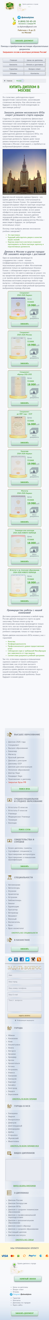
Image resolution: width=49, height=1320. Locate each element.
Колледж (12, 823)
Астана (11, 1066)
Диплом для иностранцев (20, 766)
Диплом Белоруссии (17, 1203)
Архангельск (14, 1063)
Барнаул (12, 1082)
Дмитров (12, 1122)
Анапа (11, 1047)
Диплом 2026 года (16, 742)
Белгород (12, 1088)
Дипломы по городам (21, 1303)
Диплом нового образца (19, 1226)
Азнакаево (13, 1038)
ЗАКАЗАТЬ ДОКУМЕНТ (24, 41)
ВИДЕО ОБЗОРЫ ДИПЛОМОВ (24, 1186)
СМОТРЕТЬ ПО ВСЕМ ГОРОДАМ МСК (24, 1146)
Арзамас (12, 1054)
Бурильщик (13, 906)
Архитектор (13, 894)
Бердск (11, 1091)
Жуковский (13, 1138)
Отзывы (13, 73)
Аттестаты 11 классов (18, 807)
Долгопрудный (15, 1126)
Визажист (12, 916)
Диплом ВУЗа (14, 1206)
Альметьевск (14, 1044)
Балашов (12, 1079)
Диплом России (15, 1200)
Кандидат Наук (15, 776)
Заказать (13, 65)
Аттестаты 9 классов (17, 810)
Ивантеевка (13, 1141)
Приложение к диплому (19, 779)
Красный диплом (16, 757)
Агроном (12, 891)
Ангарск (12, 1051)
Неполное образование (19, 770)
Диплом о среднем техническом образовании (23, 1210)
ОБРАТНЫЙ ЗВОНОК (28, 1279)
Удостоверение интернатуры (21, 854)
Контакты (35, 73)
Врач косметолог (16, 928)
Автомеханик (14, 885)
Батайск (12, 1085)
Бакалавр (12, 751)
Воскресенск (14, 1119)
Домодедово (14, 1129)
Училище (12, 813)
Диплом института (16, 1235)
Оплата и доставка (34, 65)
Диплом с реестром (17, 760)
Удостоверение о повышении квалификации (21, 858)
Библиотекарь (14, 900)
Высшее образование (18, 748)
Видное (11, 1116)
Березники (13, 1094)
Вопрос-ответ (34, 69)
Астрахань (13, 1069)
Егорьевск (13, 1135)
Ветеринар (13, 912)
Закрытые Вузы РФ (17, 782)
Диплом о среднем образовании (23, 1229)
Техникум (12, 820)
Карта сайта (17, 1305)
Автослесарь (14, 888)
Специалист (13, 745)
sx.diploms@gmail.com (27, 26)
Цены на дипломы (35, 60)
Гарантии (13, 69)
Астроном (12, 897)
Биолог (11, 903)
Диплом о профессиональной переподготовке (22, 1216)
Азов (10, 1041)
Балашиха (13, 1113)
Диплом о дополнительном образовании (21, 1221)
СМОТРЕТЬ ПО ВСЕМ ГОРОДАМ (24, 1099)
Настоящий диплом (17, 1232)
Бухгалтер (13, 909)
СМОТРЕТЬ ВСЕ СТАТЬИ (25, 1240)
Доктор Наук (14, 773)
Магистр (12, 754)
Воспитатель (14, 922)
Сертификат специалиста (20, 851)
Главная (13, 60)
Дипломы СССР (15, 763)
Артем (11, 1060)
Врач (10, 925)
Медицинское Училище (19, 816)
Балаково (12, 1075)
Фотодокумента (34, 317)
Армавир (12, 1057)
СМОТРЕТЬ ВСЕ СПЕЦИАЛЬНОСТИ (24, 933)
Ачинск (11, 1072)
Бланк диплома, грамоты (20, 848)
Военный (12, 919)
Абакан (11, 1035)
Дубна (11, 1132)
